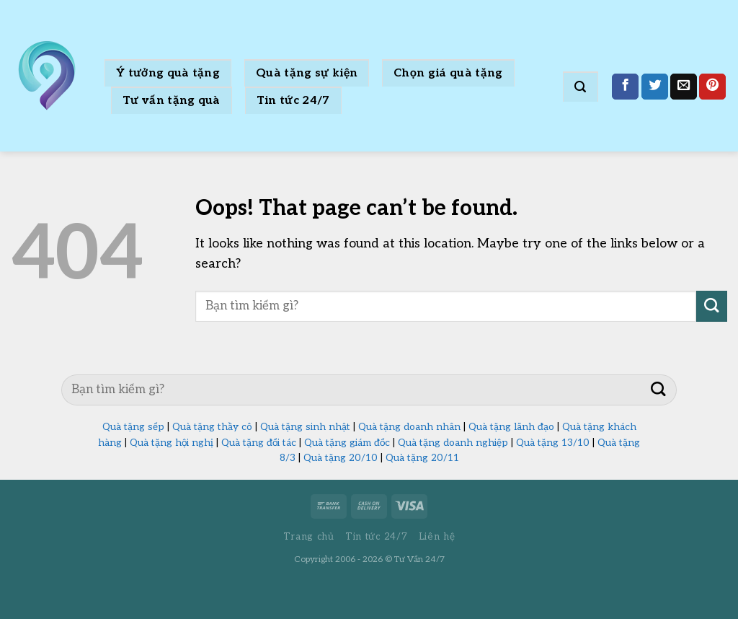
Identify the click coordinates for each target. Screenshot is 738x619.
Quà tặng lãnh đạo (511, 427)
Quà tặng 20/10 (340, 458)
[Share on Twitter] (654, 87)
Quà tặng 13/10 (553, 443)
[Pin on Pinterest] (712, 87)
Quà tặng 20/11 (422, 458)
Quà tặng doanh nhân (409, 427)
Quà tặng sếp (133, 427)
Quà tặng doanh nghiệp (453, 443)
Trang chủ (308, 537)
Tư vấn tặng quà (172, 100)
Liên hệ (437, 537)
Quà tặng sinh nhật (305, 427)
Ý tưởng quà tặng (168, 73)
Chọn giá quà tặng (448, 73)
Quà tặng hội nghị (171, 443)
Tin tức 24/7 (293, 100)
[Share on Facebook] (625, 87)
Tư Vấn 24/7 (419, 559)
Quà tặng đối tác (258, 443)
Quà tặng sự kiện (306, 73)
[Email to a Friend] (683, 87)
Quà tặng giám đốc (347, 443)
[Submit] (711, 306)
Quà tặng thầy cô (212, 427)
